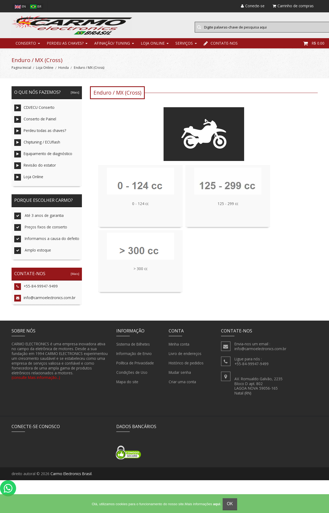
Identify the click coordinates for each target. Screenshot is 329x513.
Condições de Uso (131, 376)
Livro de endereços (185, 357)
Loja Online (153, 46)
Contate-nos (221, 46)
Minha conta (179, 348)
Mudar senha (180, 376)
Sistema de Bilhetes (133, 348)
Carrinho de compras (293, 5)
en (20, 6)
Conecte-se (253, 5)
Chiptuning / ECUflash (37, 146)
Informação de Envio (134, 357)
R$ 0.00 (313, 46)
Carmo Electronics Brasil (71, 477)
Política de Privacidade (135, 367)
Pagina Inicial (21, 71)
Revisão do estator (35, 169)
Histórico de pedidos (186, 367)
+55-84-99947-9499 (36, 290)
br (35, 6)
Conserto (26, 46)
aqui (216, 504)
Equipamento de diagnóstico (43, 158)
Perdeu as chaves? (65, 46)
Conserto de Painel (35, 123)
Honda (63, 71)
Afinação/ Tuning (112, 46)
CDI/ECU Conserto (34, 112)
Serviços (184, 46)
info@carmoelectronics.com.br (44, 302)
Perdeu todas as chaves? (40, 135)
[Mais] (74, 96)
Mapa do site (127, 386)
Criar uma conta (182, 386)
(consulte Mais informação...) (36, 381)
